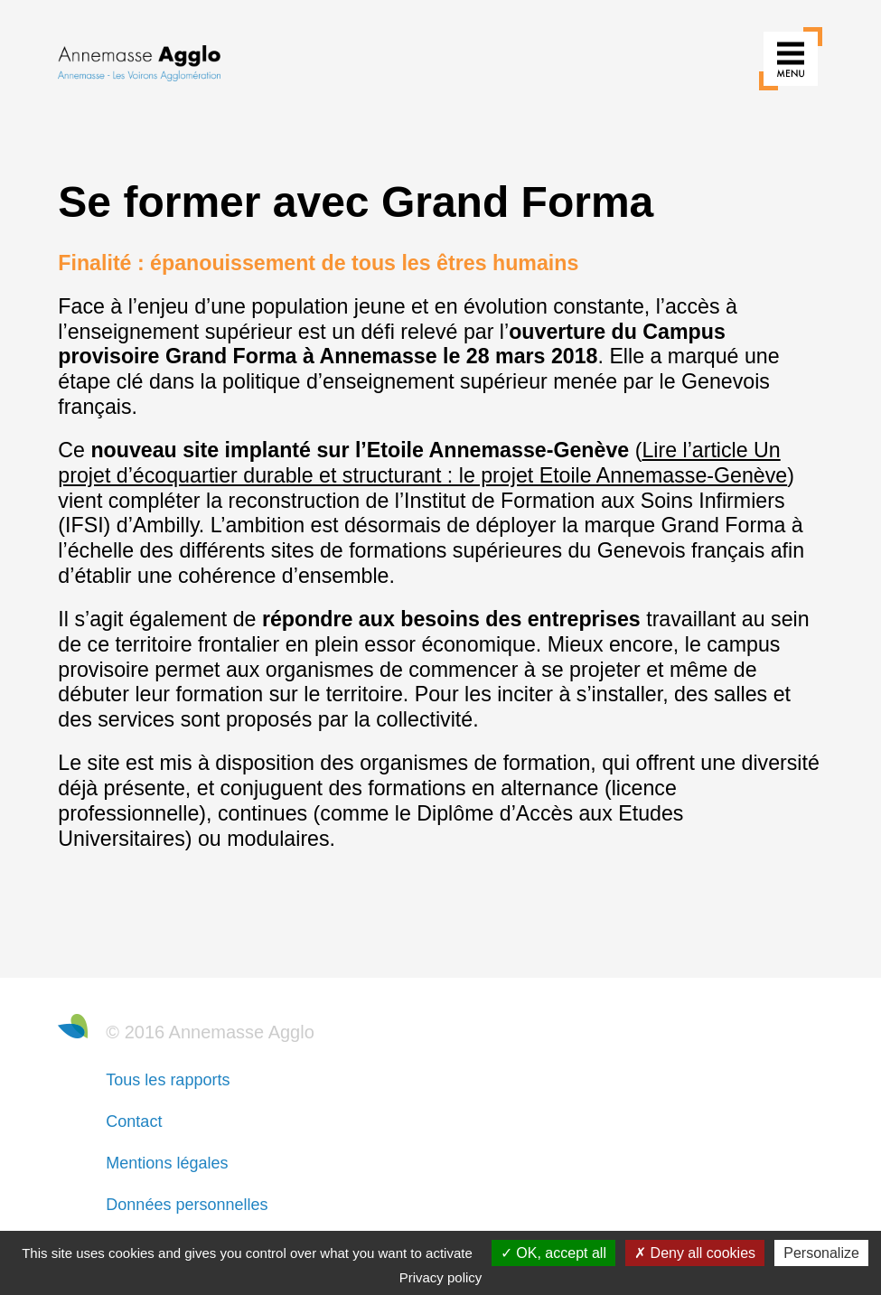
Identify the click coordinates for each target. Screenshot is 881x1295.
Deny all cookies (694, 1253)
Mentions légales (167, 1163)
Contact (134, 1121)
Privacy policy (441, 1277)
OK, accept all (553, 1253)
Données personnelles (186, 1205)
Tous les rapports (168, 1080)
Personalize (821, 1253)
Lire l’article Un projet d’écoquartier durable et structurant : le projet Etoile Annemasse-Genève (422, 462)
